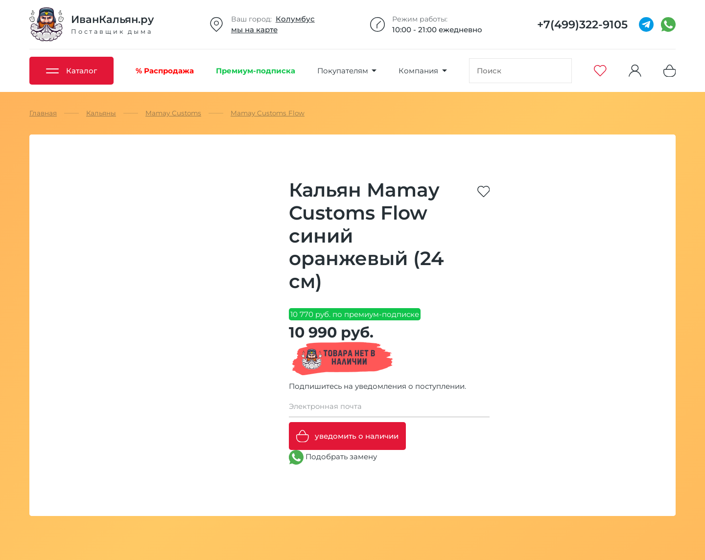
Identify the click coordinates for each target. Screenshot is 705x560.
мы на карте (254, 29)
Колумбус (295, 18)
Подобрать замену (333, 457)
